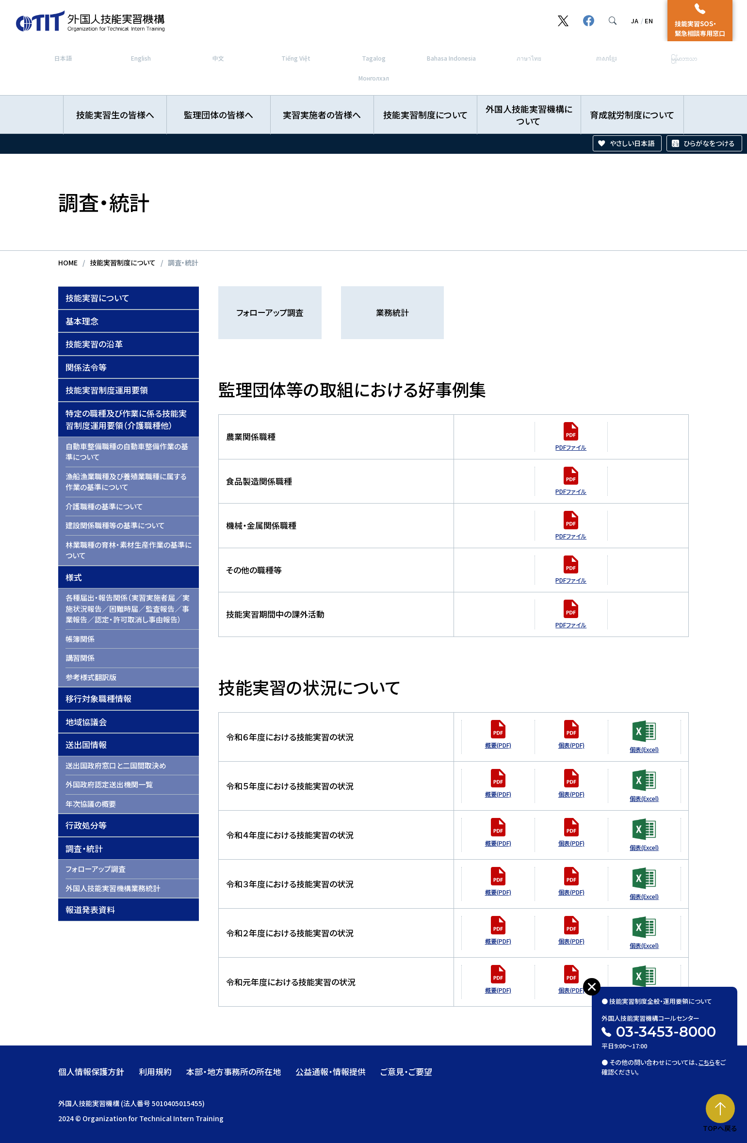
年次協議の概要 (90, 804)
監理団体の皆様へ (218, 114)
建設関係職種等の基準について (115, 525)
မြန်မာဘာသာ (684, 58)
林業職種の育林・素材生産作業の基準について (128, 550)
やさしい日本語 (632, 143)
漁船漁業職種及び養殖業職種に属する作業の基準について (126, 481)
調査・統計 (84, 848)
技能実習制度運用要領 (106, 390)
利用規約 (155, 1071)
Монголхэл (373, 78)
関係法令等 (86, 367)
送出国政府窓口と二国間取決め (115, 765)
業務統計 (392, 312)
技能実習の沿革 (94, 344)
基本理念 (81, 321)
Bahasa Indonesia (451, 58)
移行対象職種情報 (98, 698)
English (141, 58)
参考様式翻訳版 (90, 677)
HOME (68, 262)
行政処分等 (86, 825)
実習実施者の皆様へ (322, 114)
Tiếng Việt (295, 58)
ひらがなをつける (709, 143)
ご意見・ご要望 (406, 1071)
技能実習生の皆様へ (115, 114)
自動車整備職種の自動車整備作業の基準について (126, 451)
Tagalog (374, 58)
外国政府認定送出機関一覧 (109, 784)
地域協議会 (86, 722)
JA (634, 20)
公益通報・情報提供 (330, 1071)
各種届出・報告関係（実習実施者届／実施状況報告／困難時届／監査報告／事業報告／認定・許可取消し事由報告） (127, 608)
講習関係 (80, 658)
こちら (706, 1062)
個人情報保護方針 (91, 1071)
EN (649, 20)
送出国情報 (86, 744)
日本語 (63, 58)
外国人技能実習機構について (529, 114)
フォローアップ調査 (95, 869)
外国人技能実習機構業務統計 (112, 888)
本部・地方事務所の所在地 (233, 1071)
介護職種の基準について (104, 506)
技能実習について (97, 298)
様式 (73, 577)
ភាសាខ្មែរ (606, 58)
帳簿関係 (80, 639)
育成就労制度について (632, 114)
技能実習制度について (425, 114)
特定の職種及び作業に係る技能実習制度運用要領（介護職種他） (126, 419)
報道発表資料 (90, 909)
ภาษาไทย (529, 58)
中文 (218, 58)
